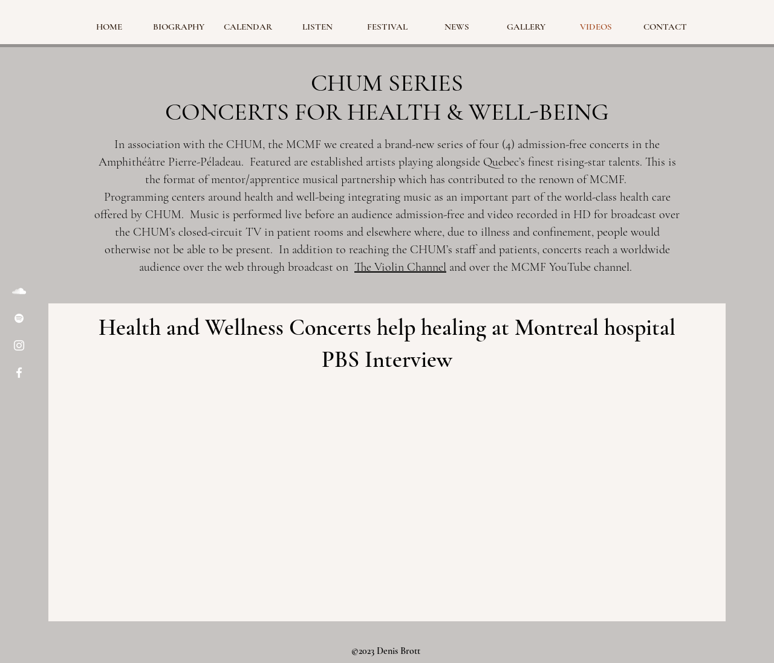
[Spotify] (19, 318)
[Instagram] (19, 345)
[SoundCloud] (19, 291)
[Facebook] (19, 373)
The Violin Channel (400, 267)
